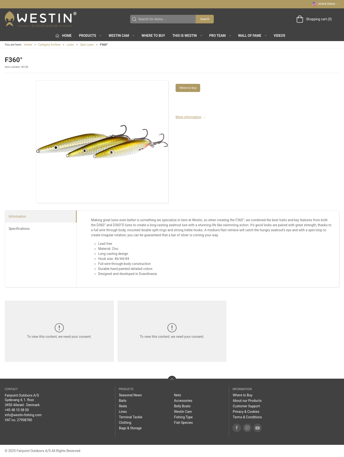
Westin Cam (183, 412)
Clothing (125, 423)
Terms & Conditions (247, 417)
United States (325, 4)
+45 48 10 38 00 (17, 410)
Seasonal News (130, 395)
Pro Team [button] (220, 36)
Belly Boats (182, 406)
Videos (279, 36)
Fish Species (183, 423)
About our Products (247, 401)
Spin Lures (87, 44)
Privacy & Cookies (246, 412)
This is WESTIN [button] (187, 36)
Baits (123, 401)
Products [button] (90, 36)
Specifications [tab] (19, 229)
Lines (123, 412)
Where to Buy (153, 36)
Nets (177, 395)
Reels (123, 406)
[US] (40, 19)
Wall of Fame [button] (252, 36)
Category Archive (49, 44)
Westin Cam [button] (122, 36)
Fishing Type (183, 417)
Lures (70, 44)
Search (204, 19)
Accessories (183, 401)
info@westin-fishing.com (23, 415)
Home (28, 44)
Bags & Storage (130, 428)
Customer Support (246, 406)
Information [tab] (17, 216)
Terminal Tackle (130, 417)
